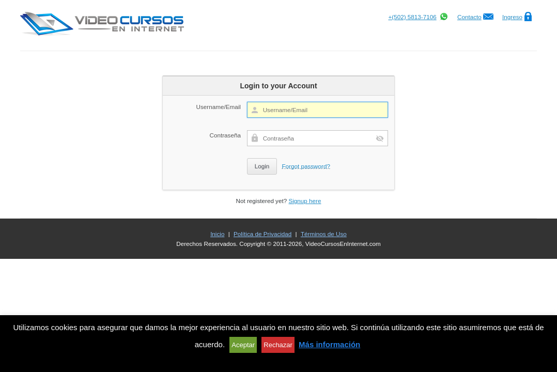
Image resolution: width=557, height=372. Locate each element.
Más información (329, 344)
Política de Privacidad (262, 233)
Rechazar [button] (278, 345)
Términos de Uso (324, 233)
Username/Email (218, 106)
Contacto (469, 16)
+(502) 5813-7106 (412, 16)
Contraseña (225, 135)
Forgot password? (306, 166)
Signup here (304, 200)
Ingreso (512, 16)
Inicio (217, 233)
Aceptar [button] (243, 345)
